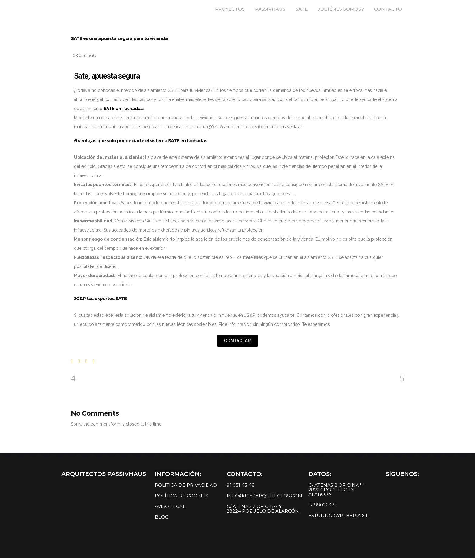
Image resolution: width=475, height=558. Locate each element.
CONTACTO (388, 9)
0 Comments (84, 55)
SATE (302, 9)
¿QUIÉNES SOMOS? (341, 9)
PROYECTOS (230, 9)
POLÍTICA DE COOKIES (181, 496)
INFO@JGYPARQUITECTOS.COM (264, 496)
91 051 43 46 (240, 485)
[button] (237, 341)
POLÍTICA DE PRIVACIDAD (186, 485)
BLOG (161, 517)
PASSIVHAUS (270, 9)
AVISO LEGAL (170, 506)
